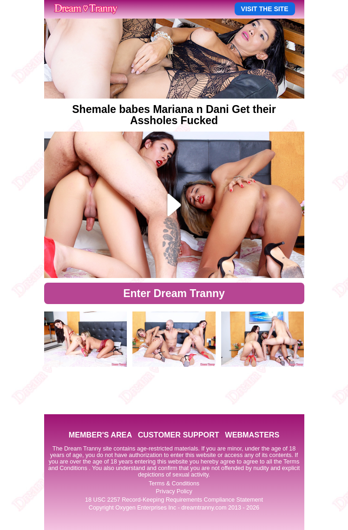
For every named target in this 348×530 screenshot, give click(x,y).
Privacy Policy (174, 491)
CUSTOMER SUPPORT (178, 434)
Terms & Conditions (174, 483)
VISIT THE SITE (265, 9)
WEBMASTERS (252, 434)
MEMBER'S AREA (100, 434)
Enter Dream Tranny (174, 293)
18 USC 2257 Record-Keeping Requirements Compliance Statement (174, 500)
